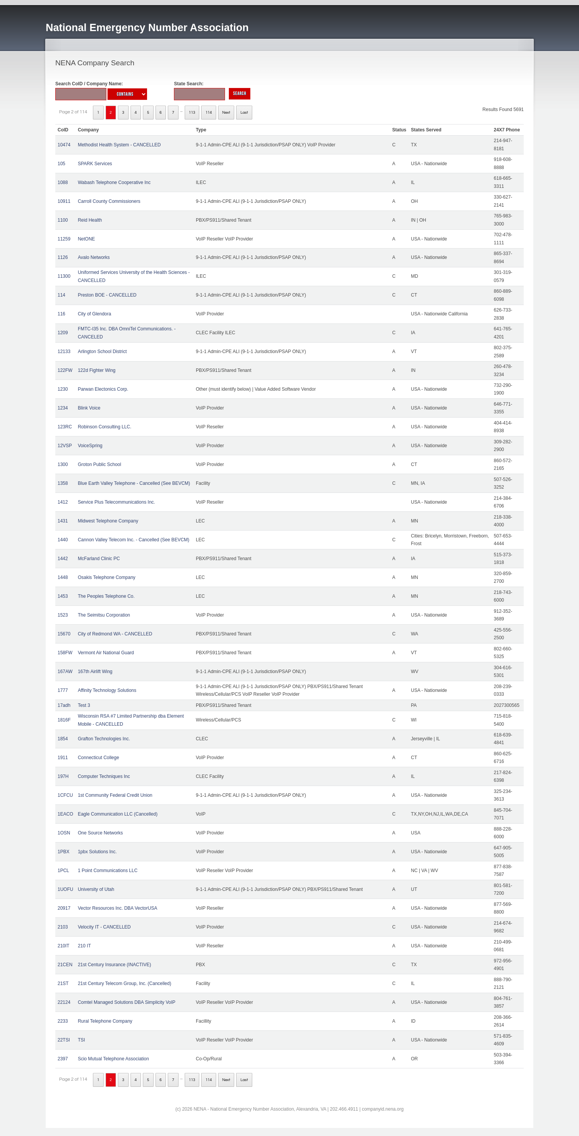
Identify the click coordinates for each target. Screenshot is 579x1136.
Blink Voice (89, 408)
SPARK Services (95, 163)
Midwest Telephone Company (108, 521)
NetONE (86, 239)
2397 (63, 1058)
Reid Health (90, 220)
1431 (63, 521)
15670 (64, 634)
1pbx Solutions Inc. (97, 851)
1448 (63, 577)
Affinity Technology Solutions (107, 690)
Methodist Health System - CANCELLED (119, 145)
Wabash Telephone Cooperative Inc (114, 182)
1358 (63, 483)
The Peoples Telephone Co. (106, 596)
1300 (63, 464)
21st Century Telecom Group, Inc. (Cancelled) (124, 983)
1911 (63, 757)
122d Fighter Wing (97, 370)
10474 (64, 145)
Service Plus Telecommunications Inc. (116, 502)
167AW (65, 671)
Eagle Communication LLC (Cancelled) (117, 814)
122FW (65, 370)
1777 (63, 690)
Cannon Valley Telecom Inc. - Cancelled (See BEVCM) (133, 539)
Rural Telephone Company (105, 1021)
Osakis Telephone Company (107, 577)
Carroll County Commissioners (109, 201)
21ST (63, 983)
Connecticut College (98, 757)
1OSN (64, 833)
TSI (81, 1040)
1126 (63, 257)
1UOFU (65, 889)
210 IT (84, 946)
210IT (63, 946)
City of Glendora (94, 314)
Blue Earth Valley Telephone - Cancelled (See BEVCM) (134, 483)
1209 (63, 332)
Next (226, 112)
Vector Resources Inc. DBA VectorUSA (117, 908)
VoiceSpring (90, 445)
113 (192, 112)
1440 (63, 539)
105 (61, 163)
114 (208, 112)
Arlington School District (102, 351)
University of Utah (96, 889)
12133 (64, 351)
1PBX (63, 851)
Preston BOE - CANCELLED (107, 295)
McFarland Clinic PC (99, 558)
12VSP (65, 445)
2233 (63, 1021)
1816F (64, 720)
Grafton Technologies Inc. (104, 738)
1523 (63, 615)
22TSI (64, 1040)
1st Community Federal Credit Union (115, 795)
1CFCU (65, 795)
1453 (63, 596)
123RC (65, 427)
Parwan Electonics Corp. (103, 389)
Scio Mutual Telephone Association (113, 1058)
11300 (64, 276)
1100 (63, 220)
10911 (64, 201)
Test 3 (84, 705)
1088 (63, 182)
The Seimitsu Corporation (104, 615)
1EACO (65, 814)
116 (61, 314)
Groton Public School (99, 464)
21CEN (65, 964)
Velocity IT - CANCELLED (104, 927)
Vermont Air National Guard (106, 652)
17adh (64, 705)
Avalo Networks (94, 257)
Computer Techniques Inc (104, 776)
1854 (63, 738)
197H (63, 776)
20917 (64, 908)
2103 (63, 927)
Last (244, 112)
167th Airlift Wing (95, 671)
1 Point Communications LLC (107, 870)
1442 (63, 558)
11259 (64, 239)
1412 (63, 502)
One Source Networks (100, 833)
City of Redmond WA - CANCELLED (115, 634)
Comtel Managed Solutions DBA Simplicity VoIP (126, 1002)
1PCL (63, 870)
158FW (65, 652)
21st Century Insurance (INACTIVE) (114, 964)
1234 (63, 408)
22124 (64, 1002)
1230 (63, 389)
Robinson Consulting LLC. (104, 427)
